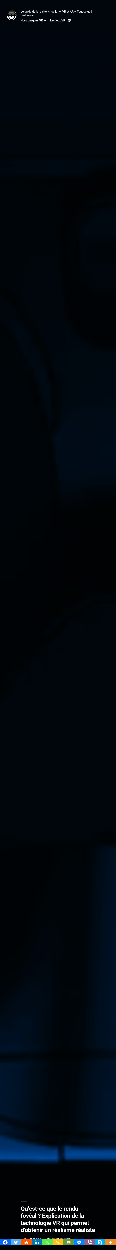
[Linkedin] (37, 1242)
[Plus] (69, 21)
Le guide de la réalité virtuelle (39, 11)
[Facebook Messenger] (79, 1242)
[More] (110, 1242)
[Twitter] (16, 1242)
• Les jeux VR (56, 20)
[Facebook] (5, 1242)
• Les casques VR (32, 20)
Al (25, 1238)
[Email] (68, 1242)
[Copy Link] (58, 1242)
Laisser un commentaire (61, 1238)
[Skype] (100, 1242)
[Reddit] (26, 1242)
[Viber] (89, 1242)
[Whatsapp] (47, 1242)
